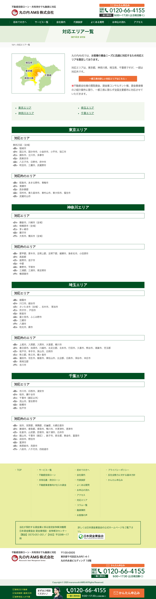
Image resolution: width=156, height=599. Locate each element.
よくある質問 (97, 22)
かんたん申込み (122, 5)
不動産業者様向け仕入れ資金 (52, 489)
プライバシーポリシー (120, 471)
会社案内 (60, 22)
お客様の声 (83, 516)
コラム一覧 (83, 506)
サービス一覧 (41, 22)
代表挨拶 (78, 22)
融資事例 (82, 511)
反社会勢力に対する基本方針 (124, 476)
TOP (14, 45)
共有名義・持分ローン (51, 481)
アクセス (138, 22)
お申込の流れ (119, 22)
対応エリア (83, 501)
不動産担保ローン (49, 476)
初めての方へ (20, 22)
